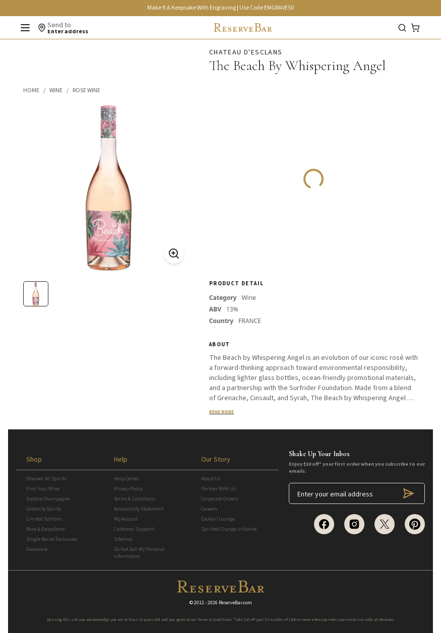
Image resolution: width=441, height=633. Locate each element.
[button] (36, 91)
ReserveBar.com (235, 602)
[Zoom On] (174, 253)
